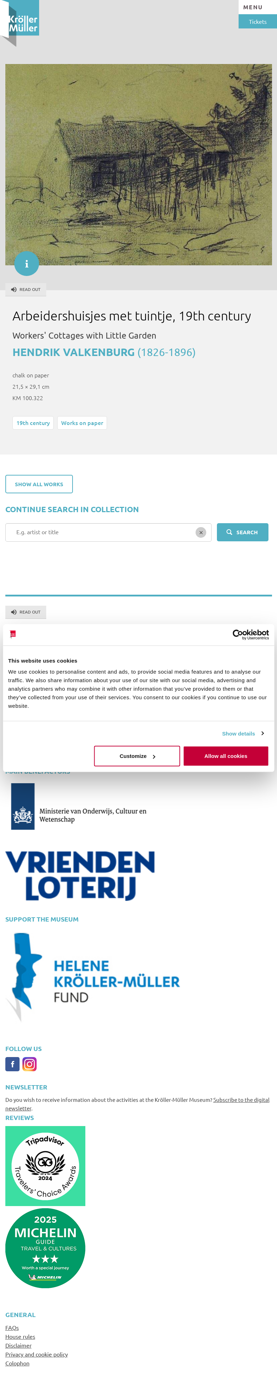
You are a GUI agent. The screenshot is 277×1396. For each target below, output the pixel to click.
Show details (238, 733)
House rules (20, 1336)
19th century (33, 422)
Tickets (258, 21)
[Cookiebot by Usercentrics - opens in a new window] (238, 634)
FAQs (12, 1327)
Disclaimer (18, 1345)
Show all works (39, 484)
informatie (23, 260)
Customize (137, 756)
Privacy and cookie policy (36, 1354)
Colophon (17, 1362)
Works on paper (82, 422)
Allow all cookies (225, 756)
